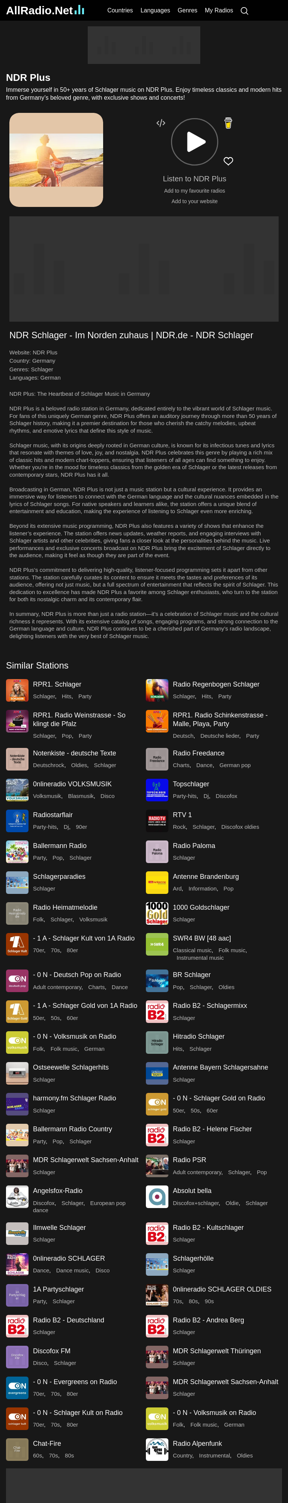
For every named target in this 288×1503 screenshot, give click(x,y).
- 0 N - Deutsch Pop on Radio (77, 975)
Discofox (226, 796)
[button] (194, 141)
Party (85, 696)
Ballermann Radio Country (72, 1129)
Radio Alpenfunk (197, 1443)
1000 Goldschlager (201, 907)
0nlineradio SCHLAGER (69, 1258)
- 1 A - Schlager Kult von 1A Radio (84, 938)
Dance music (72, 1270)
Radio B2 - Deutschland (68, 1320)
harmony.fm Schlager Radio (74, 1098)
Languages (155, 10)
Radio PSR (189, 1160)
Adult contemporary (57, 987)
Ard (177, 888)
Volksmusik (47, 796)
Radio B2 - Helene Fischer (212, 1129)
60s (37, 1455)
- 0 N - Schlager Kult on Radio (78, 1412)
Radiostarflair (53, 815)
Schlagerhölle (193, 1258)
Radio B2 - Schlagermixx (210, 1005)
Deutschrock (48, 765)
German (50, 377)
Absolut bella (192, 1190)
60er (72, 1018)
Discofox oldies (240, 827)
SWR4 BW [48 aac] (202, 938)
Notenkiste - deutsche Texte (74, 753)
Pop (67, 736)
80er (72, 950)
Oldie (232, 1203)
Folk (38, 919)
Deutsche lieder (219, 736)
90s (209, 1301)
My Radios (219, 10)
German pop (234, 765)
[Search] (244, 10)
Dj (206, 796)
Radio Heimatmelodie (65, 907)
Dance (204, 765)
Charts (181, 765)
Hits (67, 696)
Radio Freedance (199, 753)
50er (38, 1018)
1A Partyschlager (58, 1289)
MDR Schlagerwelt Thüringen (217, 1351)
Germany (44, 360)
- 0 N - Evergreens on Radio (75, 1382)
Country (182, 1455)
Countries (120, 10)
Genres (187, 10)
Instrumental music (200, 957)
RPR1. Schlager (57, 684)
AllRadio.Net (45, 10)
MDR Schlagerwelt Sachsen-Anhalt (85, 1160)
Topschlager (191, 784)
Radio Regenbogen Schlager (216, 684)
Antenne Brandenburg (206, 876)
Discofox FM (51, 1351)
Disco (107, 796)
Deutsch (183, 736)
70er (38, 950)
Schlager (42, 369)
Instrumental (214, 1455)
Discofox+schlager (196, 1203)
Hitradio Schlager (199, 1036)
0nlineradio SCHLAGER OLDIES (222, 1289)
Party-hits (184, 796)
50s (55, 1018)
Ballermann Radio (60, 846)
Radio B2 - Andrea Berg (208, 1320)
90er (81, 827)
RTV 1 (182, 815)
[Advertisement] (144, 45)
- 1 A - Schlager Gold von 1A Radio (85, 1005)
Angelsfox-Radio (57, 1190)
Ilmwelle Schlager (59, 1227)
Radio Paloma (194, 846)
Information (203, 888)
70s (55, 950)
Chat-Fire (47, 1443)
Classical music (192, 950)
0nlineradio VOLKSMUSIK (72, 784)
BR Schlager (192, 975)
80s (193, 1301)
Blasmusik (80, 796)
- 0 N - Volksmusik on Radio (74, 1036)
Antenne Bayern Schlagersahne (220, 1067)
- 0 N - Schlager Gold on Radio (219, 1098)
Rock (179, 827)
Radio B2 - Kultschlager (208, 1227)
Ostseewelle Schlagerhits (71, 1067)
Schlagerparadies (59, 876)
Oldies (79, 765)
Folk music (232, 950)
